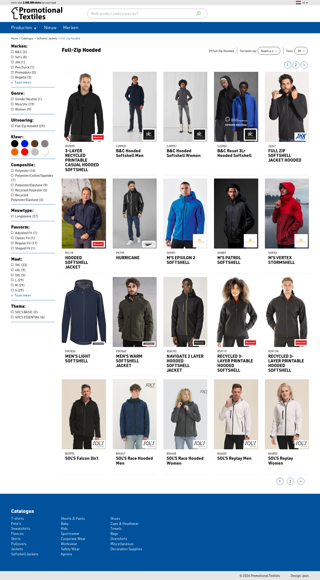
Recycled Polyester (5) (29, 190)
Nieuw (50, 27)
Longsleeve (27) (24, 216)
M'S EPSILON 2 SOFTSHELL (181, 260)
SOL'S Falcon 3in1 (81, 458)
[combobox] (147, 14)
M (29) (18, 285)
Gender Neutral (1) (26, 99)
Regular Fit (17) (24, 243)
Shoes (115, 518)
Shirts (16, 538)
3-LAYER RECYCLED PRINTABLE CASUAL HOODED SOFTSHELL (82, 160)
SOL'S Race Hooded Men (134, 460)
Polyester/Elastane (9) (29, 185)
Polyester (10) (23, 171)
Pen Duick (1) (22, 67)
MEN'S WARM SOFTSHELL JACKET (129, 360)
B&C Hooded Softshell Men (130, 153)
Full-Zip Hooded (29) (28, 126)
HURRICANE (128, 257)
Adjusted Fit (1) (24, 233)
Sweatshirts (20, 528)
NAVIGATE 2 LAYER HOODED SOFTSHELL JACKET (185, 363)
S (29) (17, 290)
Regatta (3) (21, 77)
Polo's (16, 523)
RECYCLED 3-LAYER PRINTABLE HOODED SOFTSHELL (235, 363)
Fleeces (17, 533)
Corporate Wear (73, 538)
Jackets (17, 549)
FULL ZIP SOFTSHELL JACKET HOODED (284, 155)
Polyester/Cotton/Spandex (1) (32, 177)
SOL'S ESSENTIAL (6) (28, 317)
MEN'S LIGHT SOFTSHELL (77, 358)
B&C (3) (19, 52)
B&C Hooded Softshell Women (184, 153)
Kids (64, 528)
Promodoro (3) (23, 72)
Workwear (69, 544)
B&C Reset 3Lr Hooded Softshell (234, 153)
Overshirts (118, 538)
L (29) (17, 280)
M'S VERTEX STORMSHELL (281, 260)
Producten (21, 27)
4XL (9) (18, 270)
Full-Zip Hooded (70, 38)
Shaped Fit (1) (23, 248)
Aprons (66, 554)
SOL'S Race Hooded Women (185, 460)
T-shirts (17, 518)
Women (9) (21, 109)
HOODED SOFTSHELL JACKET (76, 262)
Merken (70, 27)
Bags (114, 533)
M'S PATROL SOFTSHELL (229, 260)
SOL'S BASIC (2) (24, 312)
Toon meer (22, 82)
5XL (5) (18, 275)
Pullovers (18, 544)
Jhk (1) (18, 62)
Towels (116, 528)
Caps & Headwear (124, 523)
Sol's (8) (19, 57)
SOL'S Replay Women (280, 460)
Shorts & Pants (73, 518)
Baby (65, 523)
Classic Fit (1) (23, 238)
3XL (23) (19, 265)
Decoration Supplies (126, 549)
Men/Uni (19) (22, 104)
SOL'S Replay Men (234, 458)
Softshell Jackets (47, 38)
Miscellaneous (122, 544)
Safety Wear (70, 549)
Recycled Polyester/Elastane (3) (27, 197)
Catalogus (27, 38)
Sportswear (70, 533)
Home (14, 38)
